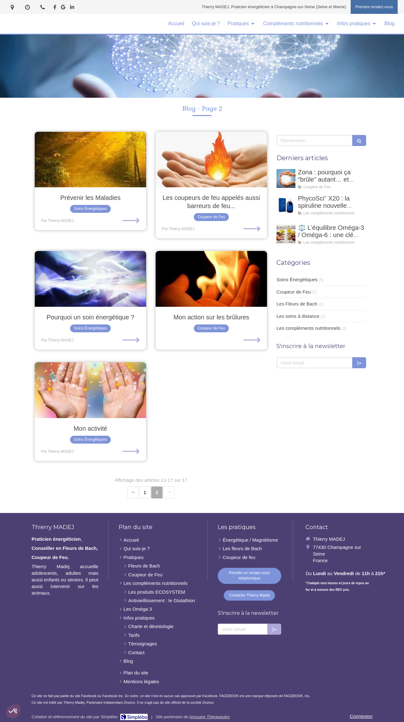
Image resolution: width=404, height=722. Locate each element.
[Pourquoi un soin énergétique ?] (90, 279)
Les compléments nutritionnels (308, 328)
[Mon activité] (90, 390)
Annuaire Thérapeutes (209, 716)
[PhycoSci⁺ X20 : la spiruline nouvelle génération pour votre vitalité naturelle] (285, 204)
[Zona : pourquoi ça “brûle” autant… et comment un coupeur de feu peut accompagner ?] (285, 178)
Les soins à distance (297, 316)
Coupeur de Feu (293, 291)
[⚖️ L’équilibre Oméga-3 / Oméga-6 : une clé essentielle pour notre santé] (285, 233)
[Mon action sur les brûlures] (211, 279)
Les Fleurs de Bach (296, 303)
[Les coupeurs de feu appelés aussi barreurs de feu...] (211, 160)
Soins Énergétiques (297, 279)
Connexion (361, 716)
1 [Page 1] (145, 492)
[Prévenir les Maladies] (90, 160)
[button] (13, 711)
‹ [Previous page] (133, 492)
